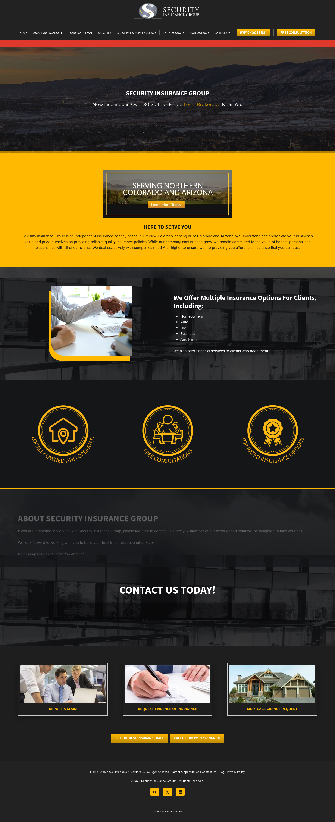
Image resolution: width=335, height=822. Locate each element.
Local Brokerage (202, 104)
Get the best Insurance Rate (139, 738)
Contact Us (209, 772)
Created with (167, 811)
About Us (106, 772)
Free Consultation (296, 32)
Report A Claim (63, 708)
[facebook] (154, 792)
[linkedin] (180, 792)
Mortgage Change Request (272, 708)
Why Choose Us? (253, 32)
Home (23, 33)
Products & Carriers (128, 772)
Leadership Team (80, 33)
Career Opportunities (185, 772)
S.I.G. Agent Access (156, 772)
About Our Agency (47, 33)
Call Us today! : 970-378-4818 (197, 738)
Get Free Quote (173, 33)
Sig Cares (104, 33)
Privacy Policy (236, 772)
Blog (222, 772)
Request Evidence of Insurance (167, 708)
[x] (167, 792)
